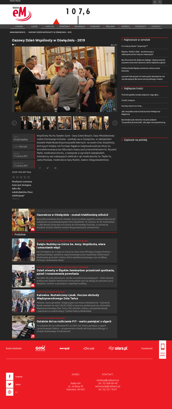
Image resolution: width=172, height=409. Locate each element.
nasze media (15, 1)
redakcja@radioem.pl (107, 380)
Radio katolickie (13, 348)
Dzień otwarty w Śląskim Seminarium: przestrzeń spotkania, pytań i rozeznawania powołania (75, 272)
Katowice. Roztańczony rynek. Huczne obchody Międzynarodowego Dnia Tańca (68, 296)
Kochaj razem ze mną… (132, 106)
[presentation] (19, 396)
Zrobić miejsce (128, 100)
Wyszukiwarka (159, 2)
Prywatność (147, 348)
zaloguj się (15, 198)
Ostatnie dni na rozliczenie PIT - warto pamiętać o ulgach (74, 321)
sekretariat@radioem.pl (107, 386)
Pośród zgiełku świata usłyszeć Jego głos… (140, 95)
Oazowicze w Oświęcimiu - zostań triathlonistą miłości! (72, 214)
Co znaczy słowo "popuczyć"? (134, 46)
